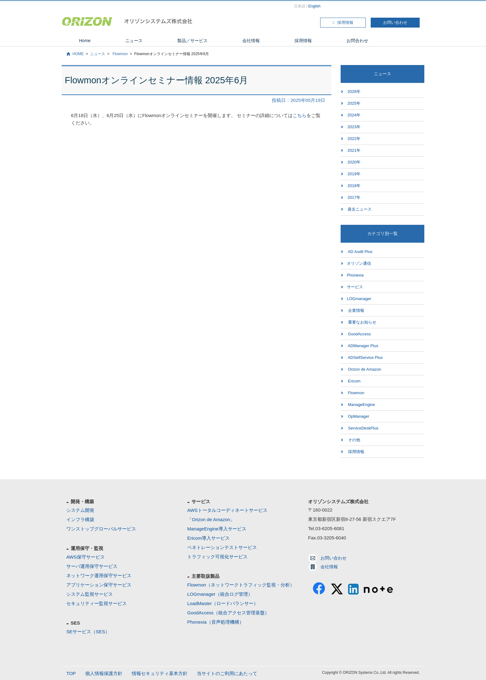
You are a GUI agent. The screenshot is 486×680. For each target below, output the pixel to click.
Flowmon (120, 54)
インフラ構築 (80, 519)
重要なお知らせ (361, 322)
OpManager (358, 416)
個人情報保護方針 (103, 673)
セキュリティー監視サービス (96, 603)
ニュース (134, 40)
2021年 (353, 150)
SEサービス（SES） (88, 631)
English (314, 6)
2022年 (353, 138)
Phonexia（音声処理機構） (215, 622)
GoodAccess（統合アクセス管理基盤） (228, 612)
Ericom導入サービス (208, 538)
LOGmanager (359, 298)
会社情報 (251, 40)
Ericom (353, 381)
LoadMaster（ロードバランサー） (222, 603)
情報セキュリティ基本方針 (160, 673)
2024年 (353, 115)
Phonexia (355, 275)
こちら (300, 115)
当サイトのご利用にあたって (227, 673)
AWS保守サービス (85, 557)
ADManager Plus (362, 345)
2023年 (353, 126)
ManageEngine (361, 404)
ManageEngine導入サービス (216, 528)
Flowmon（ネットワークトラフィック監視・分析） (240, 584)
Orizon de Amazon (364, 369)
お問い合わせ (395, 22)
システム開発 (80, 510)
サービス (355, 287)
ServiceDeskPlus (362, 428)
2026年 (353, 91)
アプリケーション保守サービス (98, 584)
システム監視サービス (89, 594)
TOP (71, 673)
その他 (353, 440)
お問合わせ (357, 40)
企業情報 (355, 310)
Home (85, 40)
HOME (78, 54)
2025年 (353, 103)
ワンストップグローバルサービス (101, 528)
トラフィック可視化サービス (217, 556)
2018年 (353, 185)
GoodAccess (359, 334)
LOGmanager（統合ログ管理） (220, 594)
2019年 (353, 174)
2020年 (353, 162)
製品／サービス (192, 40)
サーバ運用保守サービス (91, 566)
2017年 (353, 197)
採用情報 (343, 22)
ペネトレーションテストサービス (222, 547)
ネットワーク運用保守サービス (98, 575)
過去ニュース (359, 209)
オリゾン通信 (359, 263)
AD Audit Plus (359, 251)
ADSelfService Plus (365, 357)
